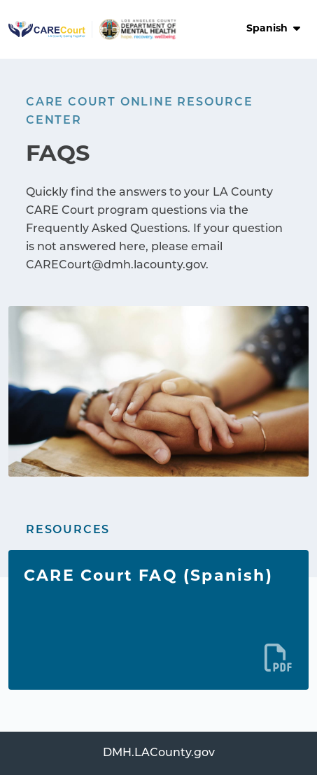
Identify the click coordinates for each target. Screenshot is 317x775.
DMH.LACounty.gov (159, 753)
